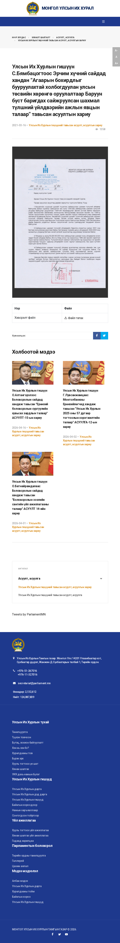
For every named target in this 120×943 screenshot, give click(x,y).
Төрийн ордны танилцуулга (29, 855)
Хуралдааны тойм (23, 891)
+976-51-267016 (27, 670)
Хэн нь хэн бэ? (20, 747)
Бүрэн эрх (18, 758)
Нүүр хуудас (19, 37)
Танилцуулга (20, 732)
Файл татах (73, 318)
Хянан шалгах (20, 769)
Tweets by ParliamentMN (29, 614)
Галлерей (18, 860)
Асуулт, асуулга (65, 37)
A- (116, 50)
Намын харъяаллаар (25, 810)
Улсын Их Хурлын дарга (27, 789)
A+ (116, 63)
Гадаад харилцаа (23, 840)
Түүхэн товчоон (21, 737)
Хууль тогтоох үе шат (25, 763)
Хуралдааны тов (22, 753)
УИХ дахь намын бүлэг (26, 774)
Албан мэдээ (20, 880)
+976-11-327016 (27, 674)
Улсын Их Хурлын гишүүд (28, 799)
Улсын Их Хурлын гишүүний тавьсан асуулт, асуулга (50, 595)
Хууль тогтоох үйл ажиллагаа (30, 830)
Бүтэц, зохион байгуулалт (27, 742)
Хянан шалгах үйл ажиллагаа (30, 835)
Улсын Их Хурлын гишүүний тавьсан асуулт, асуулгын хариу (52, 40)
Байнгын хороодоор (24, 804)
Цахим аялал (20, 866)
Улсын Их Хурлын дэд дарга (29, 794)
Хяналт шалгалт (41, 37)
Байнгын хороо (21, 896)
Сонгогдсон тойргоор (25, 815)
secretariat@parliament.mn (34, 683)
